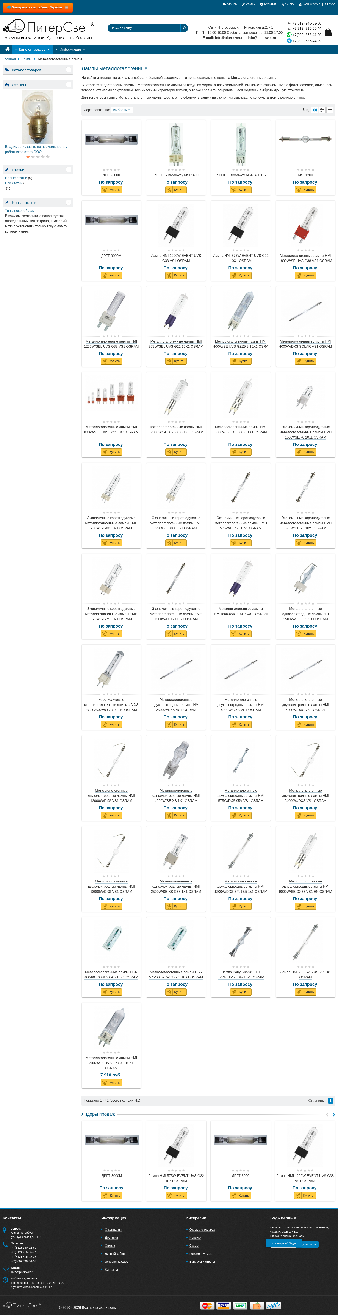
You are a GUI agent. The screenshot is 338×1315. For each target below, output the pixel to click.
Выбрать (122, 109)
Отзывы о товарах (202, 1229)
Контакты (111, 1269)
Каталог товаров (32, 49)
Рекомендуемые (200, 1253)
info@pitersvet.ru (22, 1272)
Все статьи (13, 183)
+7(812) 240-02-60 (304, 23)
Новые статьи (16, 178)
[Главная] (7, 49)
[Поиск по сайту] (141, 28)
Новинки (195, 1237)
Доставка (111, 1237)
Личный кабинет (116, 1253)
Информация (70, 49)
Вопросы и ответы (202, 1261)
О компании (113, 1229)
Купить (110, 189)
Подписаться (307, 1244)
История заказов (116, 1261)
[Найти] (184, 28)
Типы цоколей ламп (20, 210)
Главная (9, 59)
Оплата (110, 1245)
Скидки (194, 1245)
